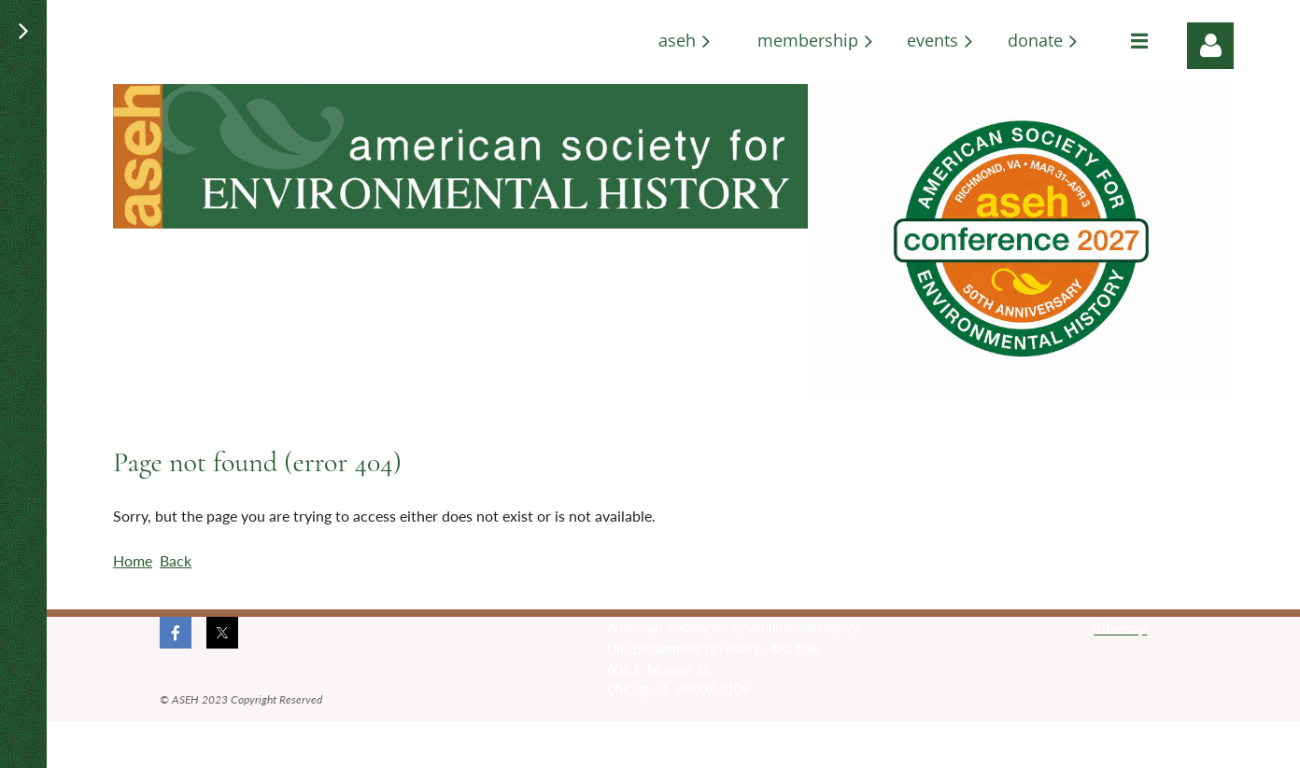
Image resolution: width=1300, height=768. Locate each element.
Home (132, 560)
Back (175, 560)
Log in (1210, 45)
